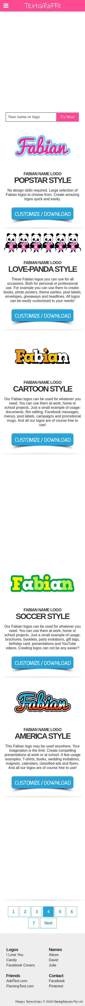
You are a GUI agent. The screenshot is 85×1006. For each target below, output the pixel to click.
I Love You (14, 955)
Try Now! (67, 117)
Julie (52, 965)
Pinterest (56, 986)
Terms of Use (33, 1001)
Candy (11, 960)
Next (48, 923)
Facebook (57, 981)
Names (55, 949)
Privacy (19, 1001)
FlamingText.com (20, 986)
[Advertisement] (42, 62)
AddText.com (16, 981)
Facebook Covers (20, 965)
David (53, 960)
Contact (56, 975)
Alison (54, 955)
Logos (12, 949)
